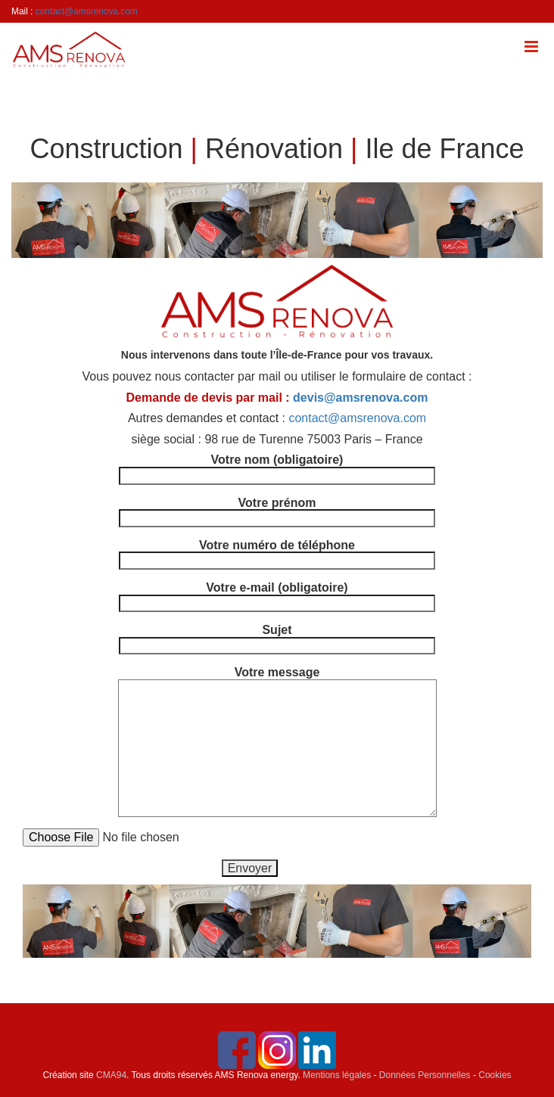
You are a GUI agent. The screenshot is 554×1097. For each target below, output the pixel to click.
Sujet (277, 637)
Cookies (494, 1075)
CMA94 (111, 1075)
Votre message (277, 679)
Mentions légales (337, 1075)
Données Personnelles (425, 1075)
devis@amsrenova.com (360, 397)
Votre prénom (277, 510)
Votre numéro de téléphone (277, 553)
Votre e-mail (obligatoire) (277, 595)
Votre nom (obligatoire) (277, 467)
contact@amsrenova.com (87, 11)
